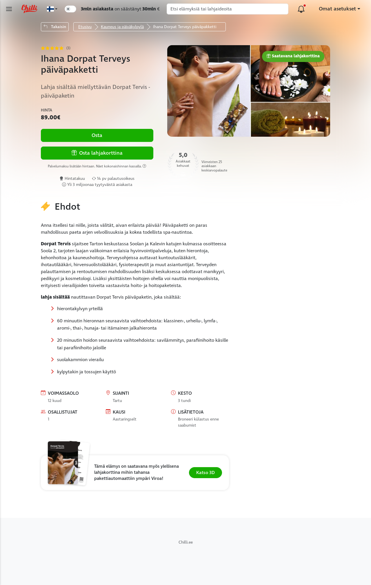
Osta (97, 135)
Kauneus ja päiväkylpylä (122, 27)
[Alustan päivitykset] (301, 9)
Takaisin (54, 27)
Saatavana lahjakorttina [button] (293, 56)
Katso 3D (205, 472)
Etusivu (85, 27)
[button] (135, 472)
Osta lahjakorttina (97, 153)
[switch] (70, 9)
